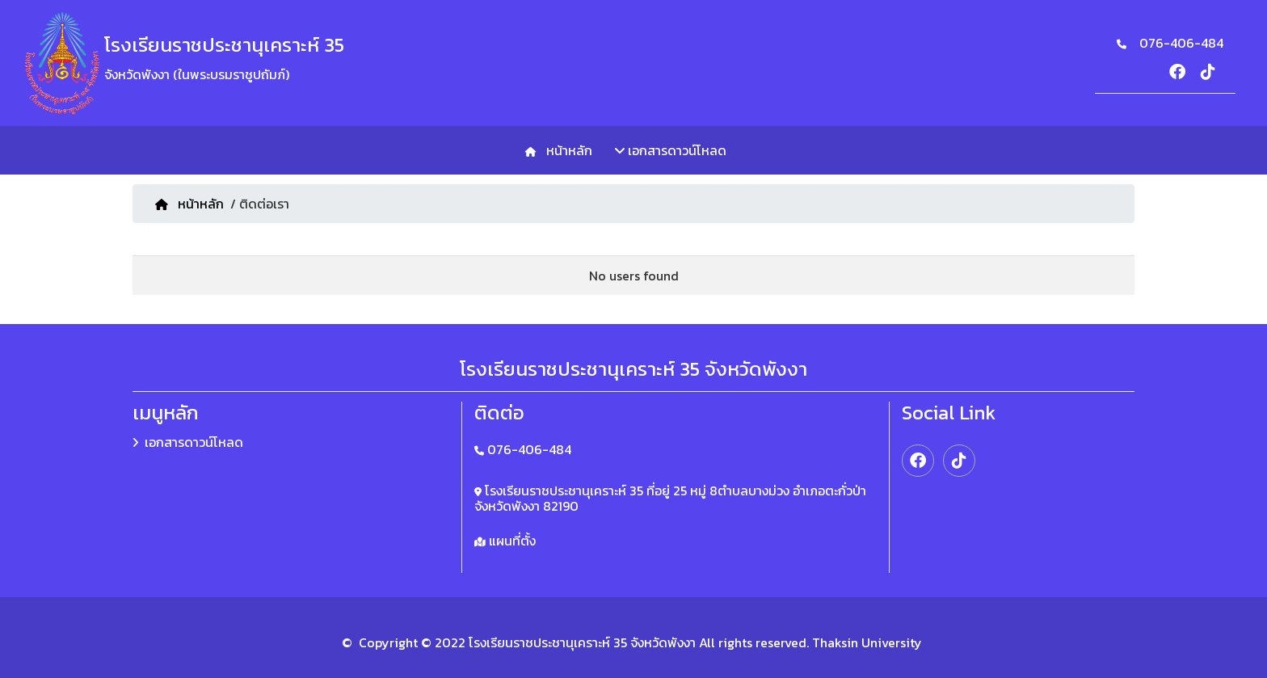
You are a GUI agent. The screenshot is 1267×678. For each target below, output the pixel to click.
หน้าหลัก (566, 150)
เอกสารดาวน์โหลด (670, 150)
